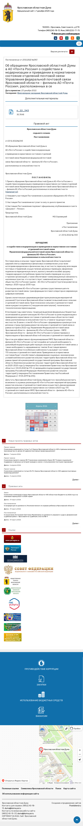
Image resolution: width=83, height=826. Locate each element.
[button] (77, 819)
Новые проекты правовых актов (23, 441)
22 (37, 425)
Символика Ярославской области (37, 788)
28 (32, 429)
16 (41, 421)
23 (41, 425)
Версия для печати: (60, 52)
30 (41, 429)
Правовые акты (16, 486)
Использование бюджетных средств (41, 700)
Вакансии (41, 716)
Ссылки (12, 530)
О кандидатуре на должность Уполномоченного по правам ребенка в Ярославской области (39, 506)
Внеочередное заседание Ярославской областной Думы (43, 93)
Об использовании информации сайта (20, 794)
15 (37, 421)
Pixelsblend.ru (75, 806)
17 (46, 421)
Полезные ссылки (10, 788)
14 (32, 421)
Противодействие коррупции (41, 669)
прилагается (11, 192)
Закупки (41, 685)
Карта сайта (69, 788)
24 (46, 425)
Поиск (58, 788)
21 (32, 425)
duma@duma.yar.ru (13, 808)
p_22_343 (23, 110)
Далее (75, 480)
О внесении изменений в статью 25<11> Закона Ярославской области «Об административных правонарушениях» (40, 472)
